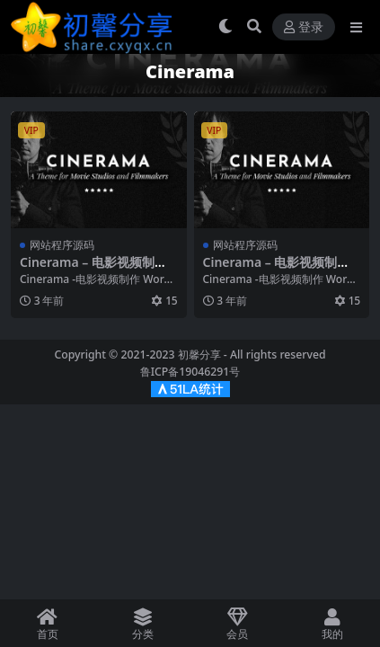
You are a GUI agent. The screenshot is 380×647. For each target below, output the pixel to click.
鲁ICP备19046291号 (190, 371)
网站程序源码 (62, 245)
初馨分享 (199, 354)
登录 (303, 27)
